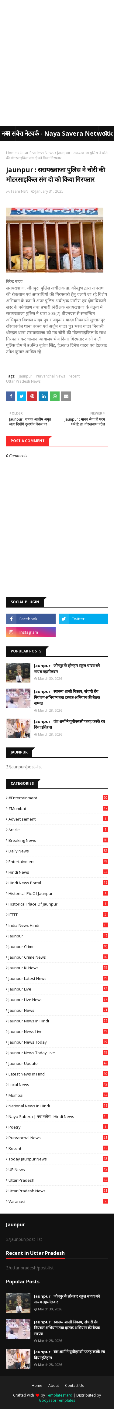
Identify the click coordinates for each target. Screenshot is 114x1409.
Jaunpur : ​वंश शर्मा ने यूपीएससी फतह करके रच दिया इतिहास (69, 724)
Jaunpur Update (58, 1063)
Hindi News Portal (58, 883)
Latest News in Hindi (58, 1074)
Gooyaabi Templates (57, 1400)
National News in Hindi (58, 1106)
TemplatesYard (59, 1395)
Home (11, 152)
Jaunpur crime (58, 946)
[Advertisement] (57, 63)
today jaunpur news (58, 1159)
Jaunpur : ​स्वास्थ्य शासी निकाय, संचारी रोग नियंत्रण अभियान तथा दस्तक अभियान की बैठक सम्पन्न (67, 697)
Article (58, 829)
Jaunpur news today (58, 1042)
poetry (58, 1127)
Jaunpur (25, 376)
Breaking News (58, 840)
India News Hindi (58, 925)
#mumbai (58, 808)
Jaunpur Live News (58, 999)
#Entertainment (58, 798)
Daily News (58, 851)
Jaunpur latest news (58, 978)
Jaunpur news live (58, 1031)
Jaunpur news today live (58, 1052)
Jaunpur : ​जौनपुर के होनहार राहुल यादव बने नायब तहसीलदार (67, 668)
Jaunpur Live (58, 989)
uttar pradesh (58, 1180)
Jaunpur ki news (58, 967)
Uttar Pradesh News (37, 152)
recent (74, 376)
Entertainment (58, 861)
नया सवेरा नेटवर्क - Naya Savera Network (57, 133)
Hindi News (58, 872)
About (53, 1385)
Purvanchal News (50, 376)
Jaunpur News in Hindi (58, 1021)
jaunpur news (58, 1010)
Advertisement (58, 819)
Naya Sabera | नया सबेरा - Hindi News (58, 1116)
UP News (58, 1169)
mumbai (58, 1095)
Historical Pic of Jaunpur (58, 893)
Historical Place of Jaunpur (58, 904)
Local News (58, 1084)
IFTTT (58, 914)
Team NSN (19, 191)
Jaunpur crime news (58, 957)
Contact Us (74, 1385)
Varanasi (58, 1201)
